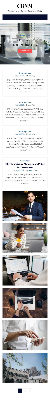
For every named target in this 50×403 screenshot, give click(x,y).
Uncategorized (25, 73)
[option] (25, 43)
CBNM (25, 5)
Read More (25, 50)
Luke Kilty (31, 76)
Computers (25, 161)
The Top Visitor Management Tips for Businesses (25, 166)
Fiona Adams (32, 170)
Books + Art (25, 35)
